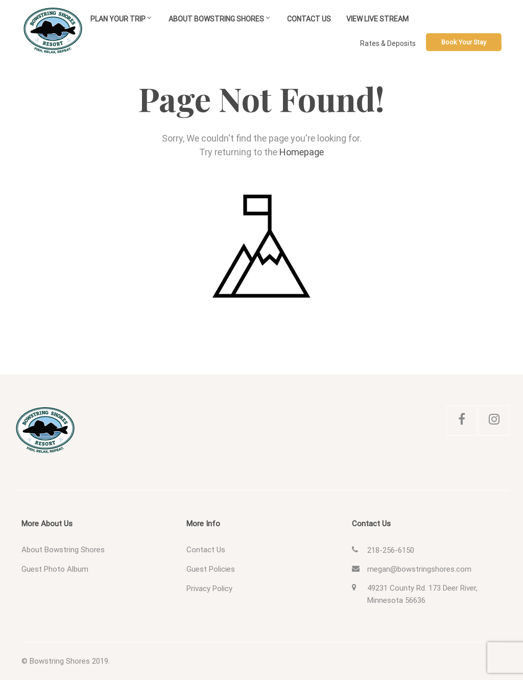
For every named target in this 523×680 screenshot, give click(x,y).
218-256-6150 (390, 550)
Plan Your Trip (118, 19)
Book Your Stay (463, 42)
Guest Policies (210, 569)
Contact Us (309, 19)
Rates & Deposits (388, 43)
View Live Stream (377, 19)
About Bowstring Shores (216, 19)
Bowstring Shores (60, 661)
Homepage (301, 152)
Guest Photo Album (54, 569)
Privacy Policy (209, 588)
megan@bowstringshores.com (419, 569)
